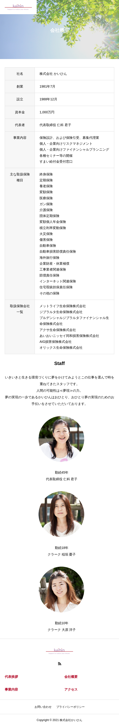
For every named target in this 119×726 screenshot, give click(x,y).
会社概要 (71, 677)
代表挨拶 (11, 677)
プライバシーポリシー (70, 707)
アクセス (71, 689)
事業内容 (11, 689)
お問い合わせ (43, 707)
